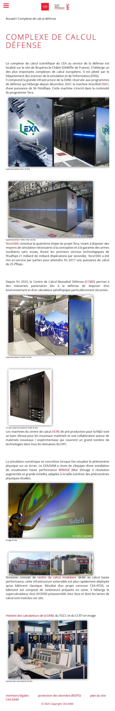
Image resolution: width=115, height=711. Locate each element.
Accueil (10, 19)
